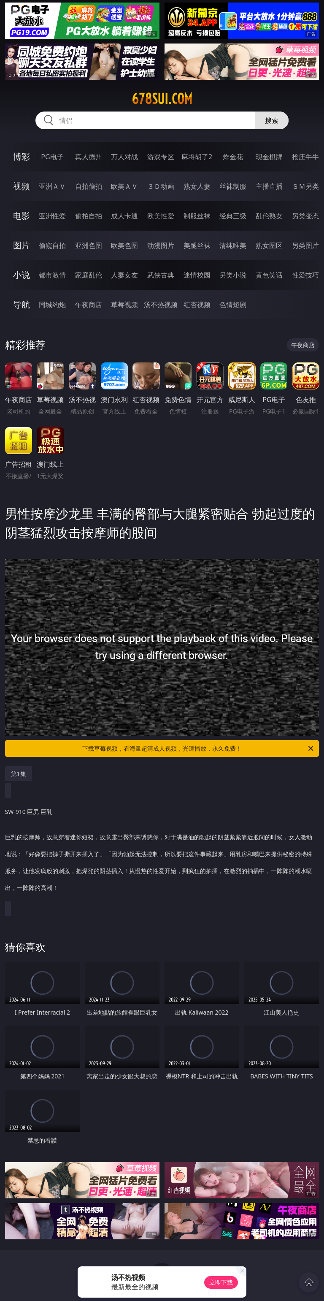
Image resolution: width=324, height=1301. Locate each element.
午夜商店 (88, 304)
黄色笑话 (269, 275)
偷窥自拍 (52, 245)
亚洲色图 (88, 245)
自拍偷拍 (88, 186)
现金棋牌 (269, 156)
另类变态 (305, 215)
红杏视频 (197, 304)
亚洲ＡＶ (52, 186)
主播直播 (269, 186)
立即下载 (221, 1282)
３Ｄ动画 (160, 186)
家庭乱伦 (88, 275)
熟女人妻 (197, 186)
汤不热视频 (161, 304)
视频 (21, 186)
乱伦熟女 (269, 215)
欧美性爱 (160, 215)
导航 (21, 304)
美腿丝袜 (197, 245)
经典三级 (232, 215)
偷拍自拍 (88, 215)
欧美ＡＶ (124, 186)
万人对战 (124, 156)
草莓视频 (124, 304)
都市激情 (52, 275)
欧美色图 (124, 245)
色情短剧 (232, 304)
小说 (21, 274)
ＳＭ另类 (305, 186)
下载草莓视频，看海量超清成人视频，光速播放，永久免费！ (198, 748)
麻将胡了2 (196, 156)
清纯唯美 (232, 245)
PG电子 (52, 156)
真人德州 (88, 156)
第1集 (18, 774)
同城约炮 (52, 304)
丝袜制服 (232, 186)
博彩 (21, 156)
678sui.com (162, 98)
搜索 (271, 120)
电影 (21, 215)
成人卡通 (124, 215)
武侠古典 (160, 275)
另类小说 (232, 275)
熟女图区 (269, 245)
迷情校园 (197, 275)
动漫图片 (160, 245)
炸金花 (233, 156)
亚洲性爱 (52, 215)
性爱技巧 (305, 275)
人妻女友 (124, 275)
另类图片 (305, 245)
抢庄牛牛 (305, 156)
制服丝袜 (197, 215)
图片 (21, 245)
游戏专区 (160, 156)
